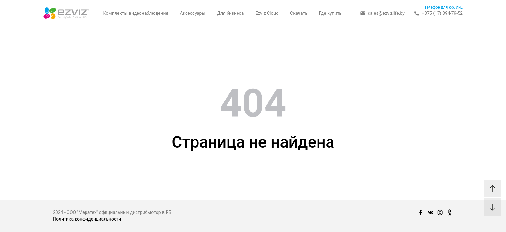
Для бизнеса (230, 13)
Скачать (299, 13)
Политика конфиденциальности (87, 219)
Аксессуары (192, 13)
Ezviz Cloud (266, 13)
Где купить (330, 13)
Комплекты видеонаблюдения (135, 13)
